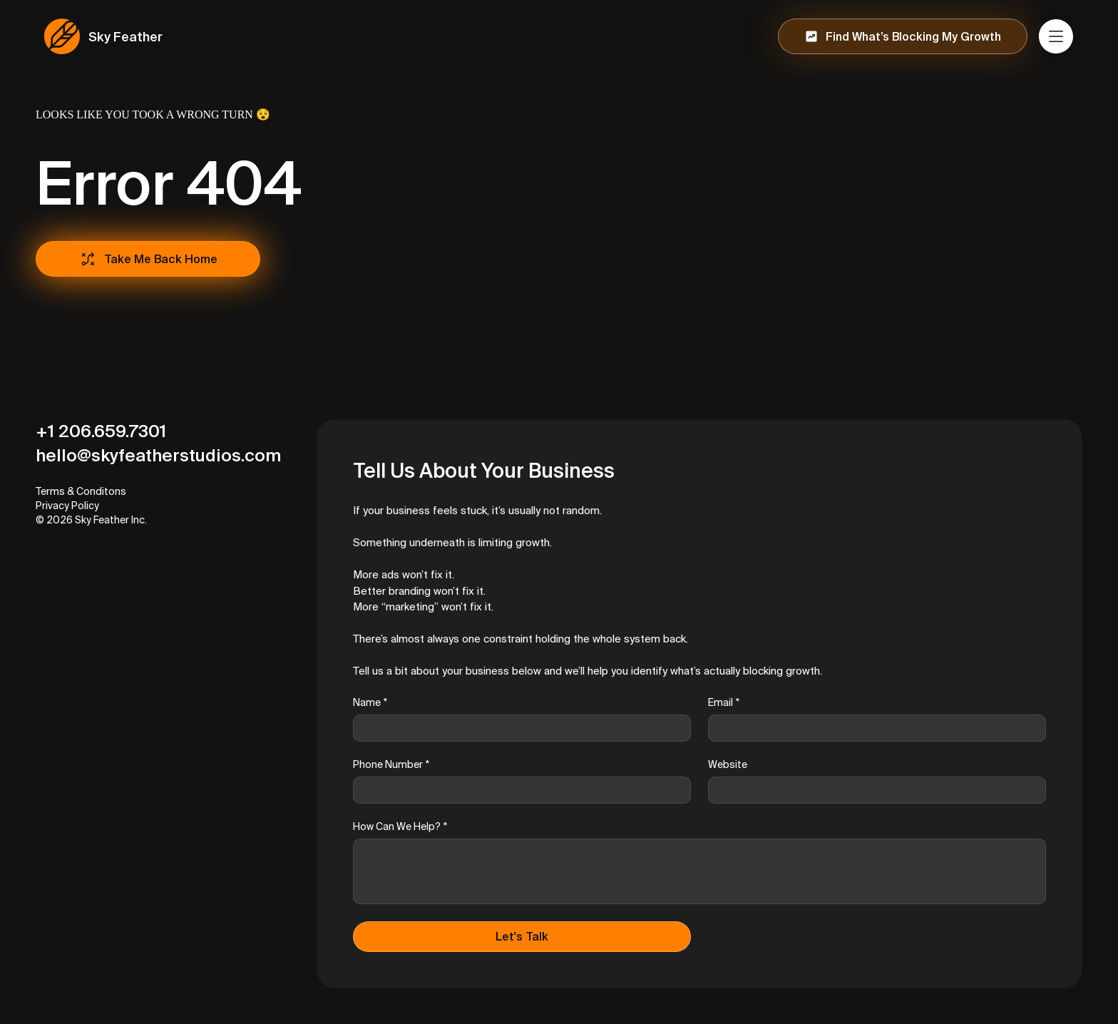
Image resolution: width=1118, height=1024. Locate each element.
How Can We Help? (400, 827)
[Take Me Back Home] (148, 259)
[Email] (873, 728)
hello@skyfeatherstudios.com (158, 455)
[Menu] (1057, 36)
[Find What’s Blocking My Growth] (902, 36)
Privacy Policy (67, 505)
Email (723, 703)
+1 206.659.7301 (101, 431)
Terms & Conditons (81, 491)
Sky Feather (125, 36)
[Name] (518, 728)
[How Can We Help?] (699, 871)
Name (370, 703)
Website (727, 764)
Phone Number (391, 765)
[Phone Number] (518, 790)
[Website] (873, 790)
